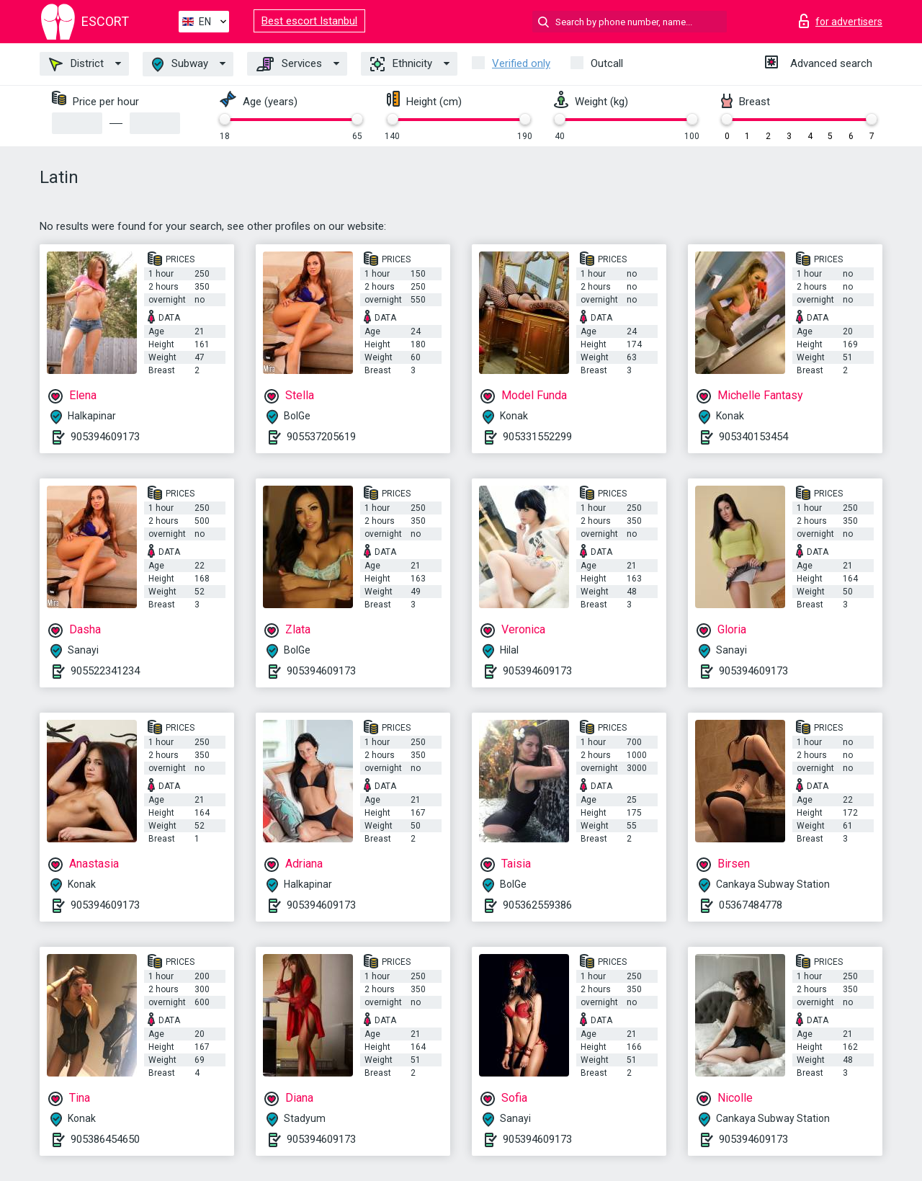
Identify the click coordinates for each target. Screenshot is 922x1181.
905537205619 (321, 436)
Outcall (607, 63)
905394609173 (105, 436)
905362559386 (537, 905)
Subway (180, 64)
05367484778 (750, 905)
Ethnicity (401, 64)
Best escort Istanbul (309, 20)
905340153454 (753, 436)
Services (289, 64)
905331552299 (537, 436)
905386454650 (105, 1139)
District (76, 64)
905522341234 (105, 670)
